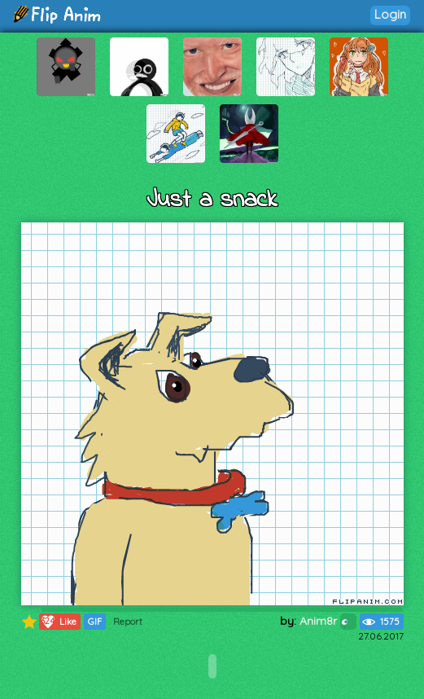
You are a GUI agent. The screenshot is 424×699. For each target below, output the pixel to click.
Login (390, 14)
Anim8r (327, 620)
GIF (95, 621)
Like (58, 621)
